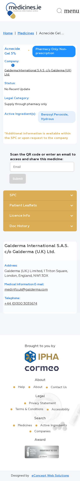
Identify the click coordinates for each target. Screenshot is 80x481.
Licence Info (20, 215)
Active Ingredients (53, 425)
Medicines (26, 33)
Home (8, 33)
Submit (18, 178)
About (37, 387)
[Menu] (72, 11)
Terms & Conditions (29, 409)
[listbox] (57, 117)
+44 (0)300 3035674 (20, 303)
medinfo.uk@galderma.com (26, 289)
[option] (57, 117)
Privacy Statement (42, 403)
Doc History (19, 226)
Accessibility (61, 409)
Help (21, 387)
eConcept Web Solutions (50, 475)
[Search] (59, 11)
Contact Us (59, 387)
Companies (42, 431)
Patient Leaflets (23, 205)
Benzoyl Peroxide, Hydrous (54, 117)
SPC (13, 195)
